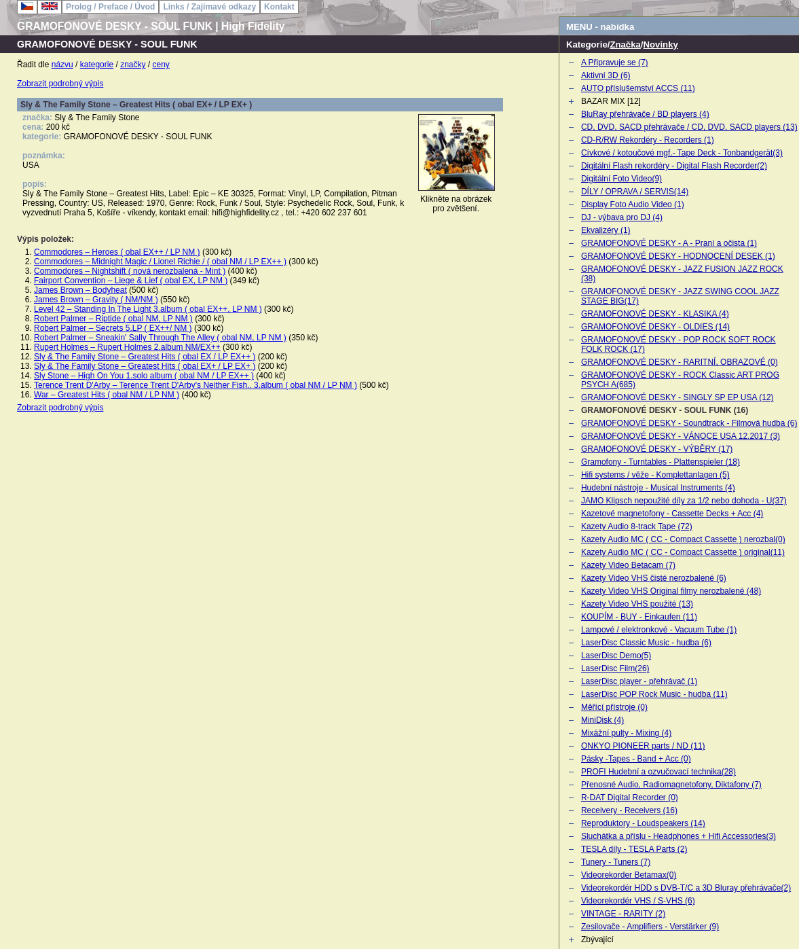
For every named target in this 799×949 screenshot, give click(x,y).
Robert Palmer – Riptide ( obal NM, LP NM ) (113, 318)
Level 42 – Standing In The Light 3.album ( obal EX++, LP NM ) (148, 309)
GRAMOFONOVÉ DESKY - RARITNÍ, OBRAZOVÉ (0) (679, 362)
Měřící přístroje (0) (614, 707)
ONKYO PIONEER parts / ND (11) (643, 746)
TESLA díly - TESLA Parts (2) (634, 849)
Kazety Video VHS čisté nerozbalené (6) (653, 578)
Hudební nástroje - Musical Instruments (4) (658, 488)
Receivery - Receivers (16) (629, 810)
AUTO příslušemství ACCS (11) (638, 88)
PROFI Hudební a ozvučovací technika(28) (658, 771)
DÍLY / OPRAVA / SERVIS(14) (634, 191)
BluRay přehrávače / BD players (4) (645, 114)
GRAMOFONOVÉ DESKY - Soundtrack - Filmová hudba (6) (689, 423)
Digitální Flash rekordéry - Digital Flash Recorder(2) (674, 166)
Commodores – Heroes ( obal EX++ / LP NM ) (117, 252)
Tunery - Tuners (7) (615, 862)
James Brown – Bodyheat (80, 290)
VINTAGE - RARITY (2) (623, 913)
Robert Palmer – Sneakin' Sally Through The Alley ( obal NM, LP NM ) (160, 337)
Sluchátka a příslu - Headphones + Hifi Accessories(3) (678, 836)
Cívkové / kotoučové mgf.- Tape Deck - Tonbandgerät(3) (682, 153)
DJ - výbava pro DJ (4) (622, 217)
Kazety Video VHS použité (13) (637, 604)
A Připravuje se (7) (614, 62)
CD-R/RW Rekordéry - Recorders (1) (647, 140)
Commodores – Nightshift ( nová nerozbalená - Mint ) (129, 271)
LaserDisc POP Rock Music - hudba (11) (654, 694)
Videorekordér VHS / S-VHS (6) (638, 901)
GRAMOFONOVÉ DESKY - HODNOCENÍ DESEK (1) (678, 256)
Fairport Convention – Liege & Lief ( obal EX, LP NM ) (130, 280)
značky (132, 64)
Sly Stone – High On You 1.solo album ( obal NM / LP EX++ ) (144, 375)
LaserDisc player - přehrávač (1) (639, 681)
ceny (161, 64)
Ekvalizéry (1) (606, 230)
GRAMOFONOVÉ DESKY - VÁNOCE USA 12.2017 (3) (680, 436)
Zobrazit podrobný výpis (60, 83)
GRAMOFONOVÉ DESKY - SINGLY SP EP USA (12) (677, 397)
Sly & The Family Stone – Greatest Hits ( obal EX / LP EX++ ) (144, 356)
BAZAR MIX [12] (611, 101)
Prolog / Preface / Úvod (110, 7)
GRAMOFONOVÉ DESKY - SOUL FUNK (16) (664, 410)
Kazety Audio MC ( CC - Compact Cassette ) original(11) (683, 552)
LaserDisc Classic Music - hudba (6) (646, 642)
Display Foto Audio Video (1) (632, 204)
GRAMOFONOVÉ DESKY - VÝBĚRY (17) (656, 449)
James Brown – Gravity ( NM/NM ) (96, 299)
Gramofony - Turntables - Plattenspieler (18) (660, 462)
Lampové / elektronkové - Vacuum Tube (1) (659, 629)
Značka (625, 44)
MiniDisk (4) (602, 720)
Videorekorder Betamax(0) (629, 875)
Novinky (661, 44)
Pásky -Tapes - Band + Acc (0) (636, 759)
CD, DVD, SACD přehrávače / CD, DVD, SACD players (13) (689, 127)
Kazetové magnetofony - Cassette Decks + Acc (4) (672, 513)
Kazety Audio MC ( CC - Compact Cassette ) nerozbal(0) (683, 539)
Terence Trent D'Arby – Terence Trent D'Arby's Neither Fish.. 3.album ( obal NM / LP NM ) (195, 385)
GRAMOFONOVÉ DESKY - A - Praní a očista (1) (669, 243)
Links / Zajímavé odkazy (209, 7)
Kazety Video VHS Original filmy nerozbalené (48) (671, 591)
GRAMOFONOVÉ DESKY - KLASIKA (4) (655, 314)
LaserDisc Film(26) (615, 668)
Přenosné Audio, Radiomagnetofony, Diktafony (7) (671, 784)
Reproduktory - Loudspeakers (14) (643, 823)
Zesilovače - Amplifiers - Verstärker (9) (650, 926)
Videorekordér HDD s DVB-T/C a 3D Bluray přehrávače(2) (686, 888)
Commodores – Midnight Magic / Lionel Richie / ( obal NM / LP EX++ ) (160, 261)
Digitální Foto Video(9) (621, 178)
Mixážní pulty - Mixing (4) (626, 733)
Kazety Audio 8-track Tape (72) (636, 526)
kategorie (96, 64)
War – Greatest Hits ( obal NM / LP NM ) (106, 394)
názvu (62, 64)
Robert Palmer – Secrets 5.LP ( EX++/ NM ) (113, 328)
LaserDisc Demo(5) (616, 655)
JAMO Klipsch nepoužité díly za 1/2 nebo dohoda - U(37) (684, 500)
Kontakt (279, 7)
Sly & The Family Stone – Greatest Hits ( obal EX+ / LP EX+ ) (144, 366)
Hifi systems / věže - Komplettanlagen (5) (655, 475)
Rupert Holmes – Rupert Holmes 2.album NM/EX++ (127, 347)
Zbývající (597, 939)
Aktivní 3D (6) (606, 75)
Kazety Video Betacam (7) (628, 565)
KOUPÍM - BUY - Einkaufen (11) (639, 617)
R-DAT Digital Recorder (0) (629, 797)
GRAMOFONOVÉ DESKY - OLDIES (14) (655, 327)
